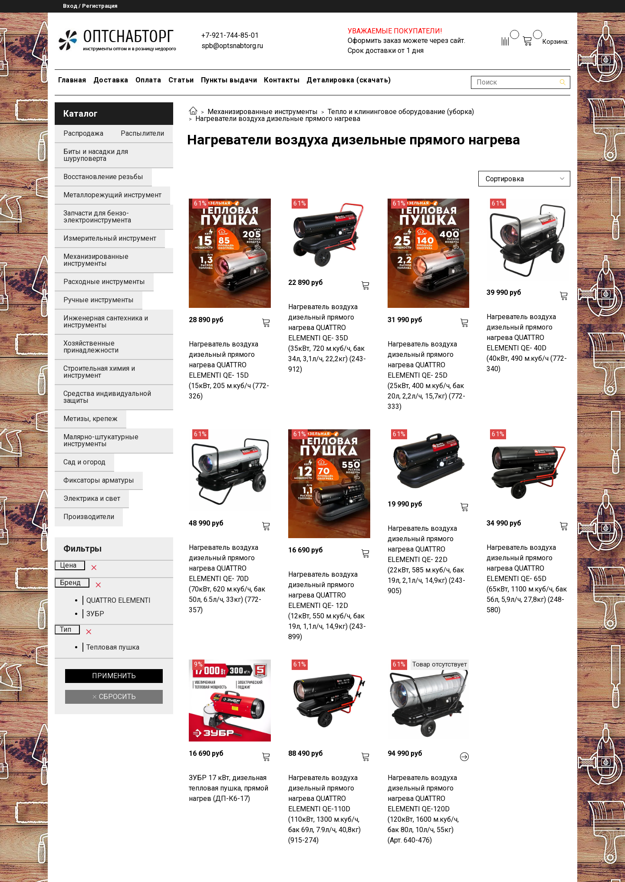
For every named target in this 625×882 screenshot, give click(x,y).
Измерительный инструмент (109, 238)
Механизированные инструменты (262, 112)
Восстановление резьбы (103, 177)
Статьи (181, 80)
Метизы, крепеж (90, 419)
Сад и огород (84, 462)
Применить (114, 676)
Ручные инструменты (98, 300)
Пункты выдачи (229, 80)
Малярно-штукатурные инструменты (100, 440)
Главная (72, 80)
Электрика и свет (91, 498)
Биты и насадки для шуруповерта (95, 155)
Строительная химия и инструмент (99, 371)
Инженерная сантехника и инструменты (105, 321)
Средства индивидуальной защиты (107, 397)
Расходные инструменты (104, 282)
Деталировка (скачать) (348, 80)
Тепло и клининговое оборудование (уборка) (401, 112)
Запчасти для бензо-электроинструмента (97, 216)
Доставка (110, 80)
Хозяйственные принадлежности (90, 346)
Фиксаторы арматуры (98, 480)
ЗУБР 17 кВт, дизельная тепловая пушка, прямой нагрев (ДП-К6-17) (228, 788)
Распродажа (83, 133)
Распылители (142, 133)
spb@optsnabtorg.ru (232, 46)
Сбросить (116, 697)
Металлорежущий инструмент (112, 195)
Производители (88, 517)
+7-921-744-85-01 (230, 35)
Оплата (148, 80)
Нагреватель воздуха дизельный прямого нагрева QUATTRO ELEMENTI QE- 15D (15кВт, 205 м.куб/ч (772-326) (229, 370)
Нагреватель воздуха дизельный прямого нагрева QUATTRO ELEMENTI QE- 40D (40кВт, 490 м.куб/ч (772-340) (527, 343)
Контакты (281, 80)
